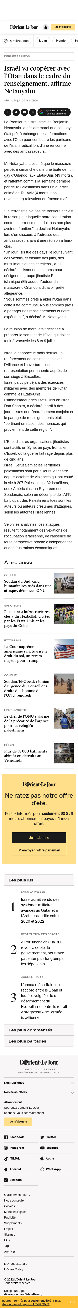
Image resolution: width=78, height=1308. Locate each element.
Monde (61, 40)
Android (15, 1169)
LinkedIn (16, 1180)
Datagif (19, 1290)
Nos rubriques (14, 1082)
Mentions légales (15, 1211)
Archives (10, 1251)
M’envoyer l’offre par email (39, 850)
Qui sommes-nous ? (17, 1194)
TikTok (15, 1158)
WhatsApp (53, 1169)
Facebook (17, 1137)
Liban (43, 40)
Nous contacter (14, 1200)
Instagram (17, 1147)
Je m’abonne (63, 26)
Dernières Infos (17, 56)
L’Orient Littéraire (15, 1263)
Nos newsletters (15, 1092)
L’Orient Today (13, 1269)
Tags (7, 1246)
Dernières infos (16, 41)
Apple (50, 1158)
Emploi (8, 1229)
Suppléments (13, 1223)
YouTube (52, 1147)
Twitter (51, 1137)
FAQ (7, 1240)
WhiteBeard (33, 1294)
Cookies (9, 1206)
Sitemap (9, 1234)
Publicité (10, 1217)
